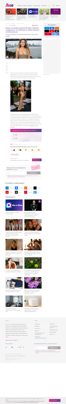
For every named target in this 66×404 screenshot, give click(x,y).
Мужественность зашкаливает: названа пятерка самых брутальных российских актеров (14, 234)
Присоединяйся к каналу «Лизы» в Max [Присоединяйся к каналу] (12, 213)
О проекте (37, 324)
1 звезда (32, 25)
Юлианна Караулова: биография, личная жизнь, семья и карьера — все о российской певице (31, 214)
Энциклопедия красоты (54, 326)
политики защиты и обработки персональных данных (26, 402)
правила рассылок (22, 176)
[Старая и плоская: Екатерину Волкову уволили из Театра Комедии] (14, 244)
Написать (37, 159)
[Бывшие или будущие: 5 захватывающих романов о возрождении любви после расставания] (11, 11)
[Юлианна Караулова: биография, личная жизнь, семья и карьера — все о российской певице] (33, 205)
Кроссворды (53, 332)
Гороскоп (44, 5)
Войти (58, 5)
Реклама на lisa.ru (46, 74)
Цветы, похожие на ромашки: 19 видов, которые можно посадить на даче (32, 291)
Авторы (37, 330)
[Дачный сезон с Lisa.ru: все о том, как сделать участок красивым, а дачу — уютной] (44, 11)
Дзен (18, 192)
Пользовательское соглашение (40, 333)
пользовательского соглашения (32, 175)
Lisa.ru (7, 25)
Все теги (52, 334)
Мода (24, 5)
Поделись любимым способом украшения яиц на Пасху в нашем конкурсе (21, 17)
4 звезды (36, 25)
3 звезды (35, 25)
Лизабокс (52, 324)
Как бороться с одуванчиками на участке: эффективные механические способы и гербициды (32, 272)
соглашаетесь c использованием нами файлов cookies (33, 401)
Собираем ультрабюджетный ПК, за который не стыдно (13, 290)
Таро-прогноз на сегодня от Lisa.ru (54, 16)
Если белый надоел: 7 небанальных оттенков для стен (13, 310)
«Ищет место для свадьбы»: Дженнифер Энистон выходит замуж (32, 233)
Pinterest (28, 192)
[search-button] (53, 5)
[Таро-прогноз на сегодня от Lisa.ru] (55, 11)
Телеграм (9, 188)
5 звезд (37, 25)
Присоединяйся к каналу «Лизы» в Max (32, 16)
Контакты (37, 328)
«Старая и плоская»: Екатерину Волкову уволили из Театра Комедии (14, 253)
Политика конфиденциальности (41, 337)
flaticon (12, 359)
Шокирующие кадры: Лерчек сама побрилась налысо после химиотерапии (32, 253)
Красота (29, 5)
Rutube (36, 188)
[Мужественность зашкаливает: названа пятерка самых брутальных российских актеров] (14, 225)
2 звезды (34, 25)
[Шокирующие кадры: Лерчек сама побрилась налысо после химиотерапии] (33, 244)
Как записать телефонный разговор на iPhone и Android (13, 271)
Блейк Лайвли (14, 154)
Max (36, 192)
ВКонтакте (19, 188)
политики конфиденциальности (13, 176)
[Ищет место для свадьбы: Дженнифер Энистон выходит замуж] (33, 225)
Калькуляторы (53, 330)
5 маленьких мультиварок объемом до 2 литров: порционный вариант (31, 310)
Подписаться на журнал (11, 340)
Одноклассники (28, 188)
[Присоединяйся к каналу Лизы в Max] (14, 205)
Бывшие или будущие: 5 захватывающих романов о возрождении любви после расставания (11, 17)
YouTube (9, 192)
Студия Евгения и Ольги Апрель (16, 358)
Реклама (37, 326)
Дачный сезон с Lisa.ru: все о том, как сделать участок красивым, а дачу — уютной (44, 17)
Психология (36, 5)
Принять (55, 400)
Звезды (20, 5)
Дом (49, 5)
